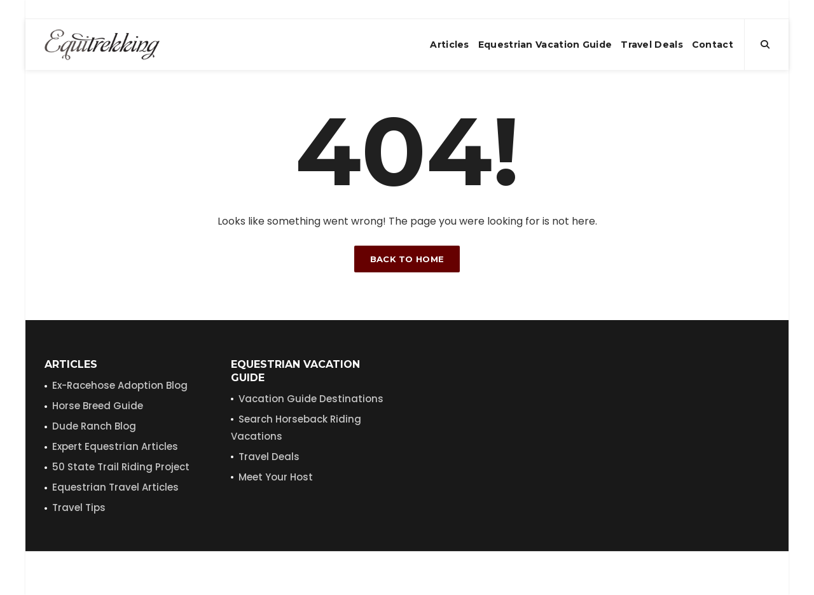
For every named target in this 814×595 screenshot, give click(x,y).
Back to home (407, 259)
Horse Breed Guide (97, 405)
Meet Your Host (275, 477)
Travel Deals (652, 44)
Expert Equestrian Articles (115, 446)
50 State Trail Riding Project (121, 466)
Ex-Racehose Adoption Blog (120, 385)
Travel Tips (79, 507)
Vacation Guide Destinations (310, 398)
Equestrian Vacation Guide (545, 44)
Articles (449, 44)
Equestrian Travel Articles (115, 487)
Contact (712, 44)
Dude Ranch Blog (94, 426)
